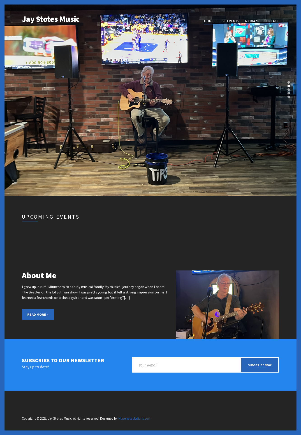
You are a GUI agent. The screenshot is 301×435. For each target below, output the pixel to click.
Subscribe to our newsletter (63, 360)
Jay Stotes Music (50, 19)
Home (209, 21)
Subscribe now (259, 365)
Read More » (38, 314)
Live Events (229, 21)
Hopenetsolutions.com (134, 418)
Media (250, 21)
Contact (271, 21)
